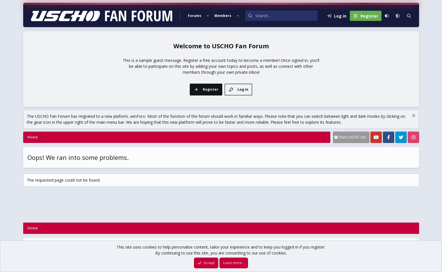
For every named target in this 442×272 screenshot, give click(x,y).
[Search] (286, 16)
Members (222, 15)
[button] (208, 16)
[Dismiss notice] (413, 116)
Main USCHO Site (352, 137)
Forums (194, 15)
